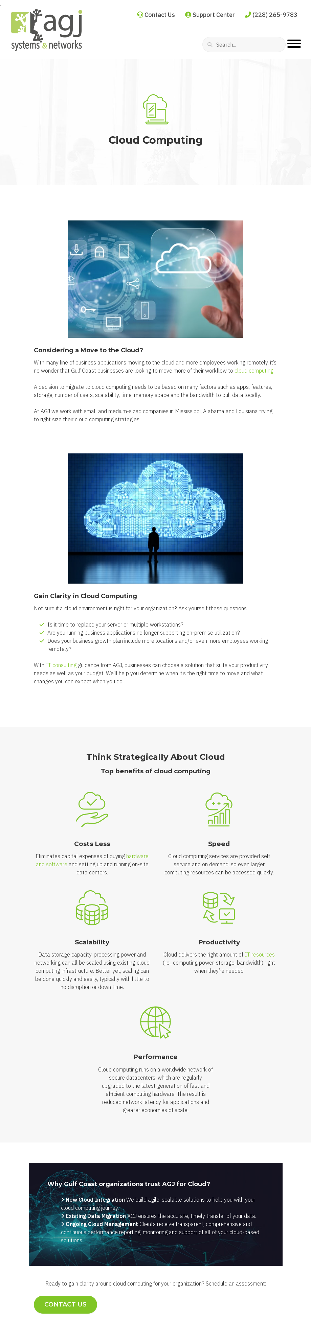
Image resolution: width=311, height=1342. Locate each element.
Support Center (210, 15)
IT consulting (61, 665)
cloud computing (254, 370)
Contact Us (156, 15)
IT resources (260, 954)
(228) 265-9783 (271, 15)
